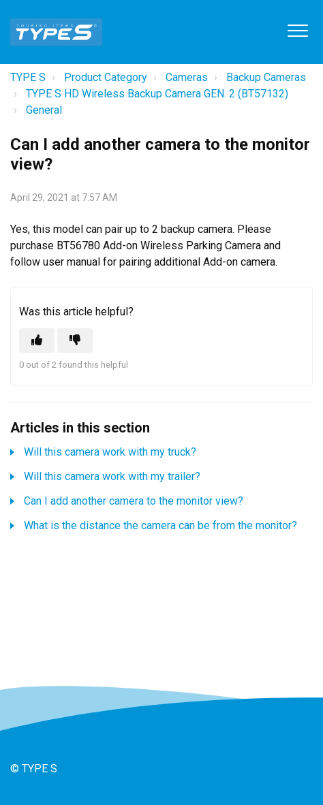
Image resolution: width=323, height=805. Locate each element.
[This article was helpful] (37, 340)
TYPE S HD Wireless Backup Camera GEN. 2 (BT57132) (157, 93)
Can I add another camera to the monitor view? (133, 500)
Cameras (187, 77)
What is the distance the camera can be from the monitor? (160, 525)
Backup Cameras (266, 77)
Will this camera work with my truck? (110, 451)
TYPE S (28, 77)
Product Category (105, 77)
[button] (297, 30)
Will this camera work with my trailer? (112, 476)
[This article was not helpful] (75, 340)
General (44, 110)
